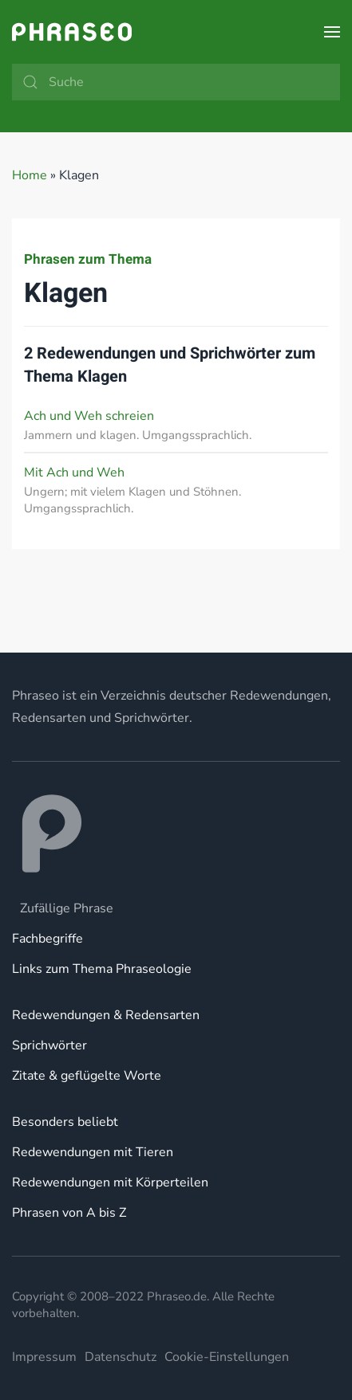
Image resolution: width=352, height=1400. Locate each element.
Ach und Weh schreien (89, 416)
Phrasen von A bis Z (69, 1213)
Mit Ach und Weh (74, 472)
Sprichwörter (49, 1045)
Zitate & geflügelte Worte (86, 1075)
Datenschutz (120, 1357)
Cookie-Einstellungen (226, 1357)
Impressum (44, 1357)
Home (29, 175)
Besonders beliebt (65, 1122)
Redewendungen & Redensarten (106, 1015)
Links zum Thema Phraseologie (102, 969)
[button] (332, 32)
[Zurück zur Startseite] (72, 32)
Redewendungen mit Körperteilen (110, 1182)
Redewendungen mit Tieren (92, 1152)
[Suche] (176, 82)
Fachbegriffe (47, 938)
